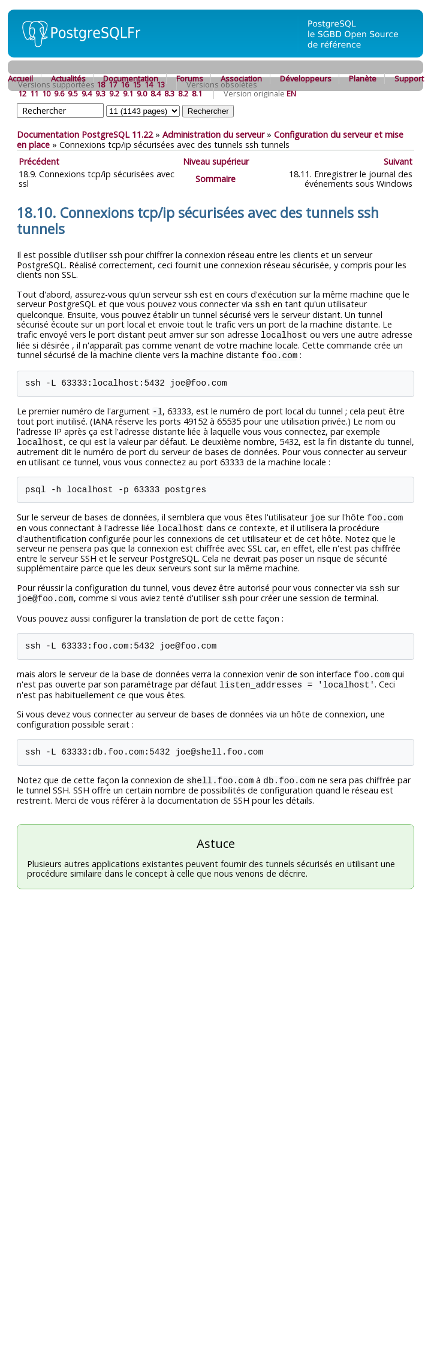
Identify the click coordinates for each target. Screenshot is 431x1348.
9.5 (73, 93)
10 (46, 93)
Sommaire (215, 178)
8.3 (169, 93)
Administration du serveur (213, 134)
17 (112, 84)
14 (148, 84)
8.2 (183, 93)
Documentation (130, 78)
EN (291, 93)
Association (241, 78)
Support (409, 78)
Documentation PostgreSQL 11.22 (85, 134)
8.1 (197, 93)
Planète (362, 78)
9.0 (142, 93)
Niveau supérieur (216, 161)
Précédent (39, 161)
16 (124, 84)
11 (34, 93)
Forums (189, 78)
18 (101, 84)
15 (136, 84)
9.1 (128, 93)
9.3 (100, 93)
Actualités (68, 78)
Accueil (20, 78)
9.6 (59, 93)
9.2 (114, 93)
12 (22, 93)
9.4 (87, 93)
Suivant (398, 161)
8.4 (155, 93)
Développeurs (305, 78)
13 (160, 84)
